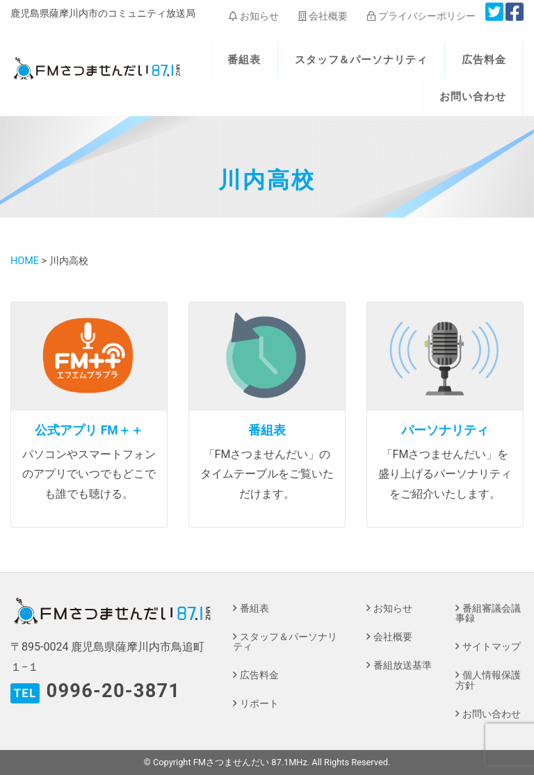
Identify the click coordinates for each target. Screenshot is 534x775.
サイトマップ (491, 647)
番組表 (244, 60)
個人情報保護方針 (488, 680)
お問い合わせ (472, 96)
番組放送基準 (402, 665)
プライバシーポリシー (421, 16)
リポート (259, 704)
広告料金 (484, 60)
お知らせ (253, 16)
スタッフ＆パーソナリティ (361, 60)
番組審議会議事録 (488, 613)
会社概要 (323, 16)
